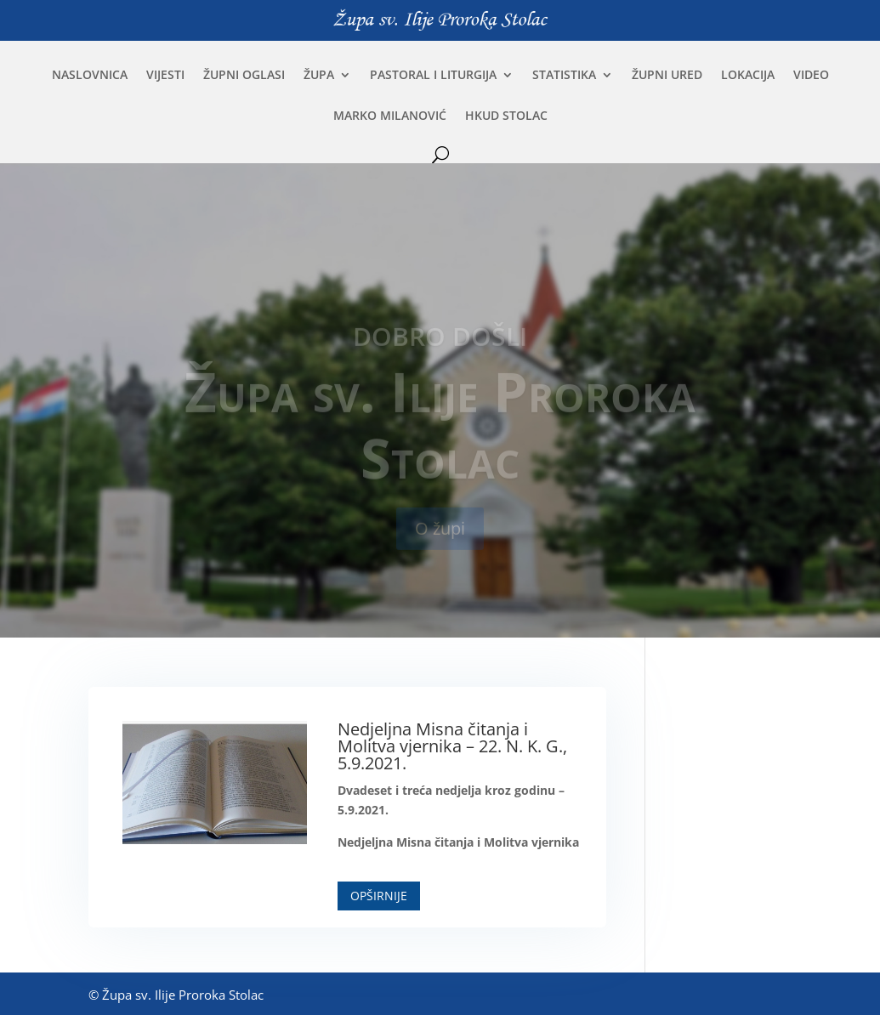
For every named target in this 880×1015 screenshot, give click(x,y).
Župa (319, 75)
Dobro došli (440, 344)
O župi (440, 536)
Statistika (564, 75)
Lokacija (748, 75)
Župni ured (667, 75)
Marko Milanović (389, 116)
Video (811, 75)
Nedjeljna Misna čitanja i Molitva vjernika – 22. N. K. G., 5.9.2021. (452, 745)
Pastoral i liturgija (433, 75)
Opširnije (378, 895)
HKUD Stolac (506, 116)
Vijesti (165, 75)
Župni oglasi (244, 75)
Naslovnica (90, 75)
